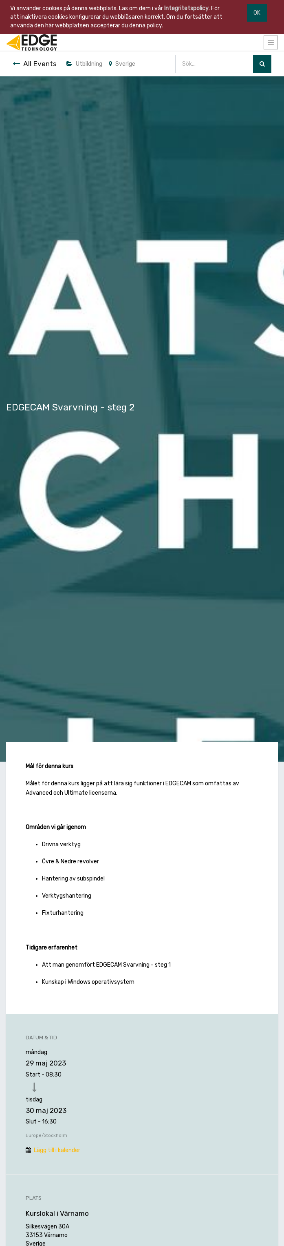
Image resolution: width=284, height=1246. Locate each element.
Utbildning (84, 63)
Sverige (122, 63)
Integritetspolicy (186, 8)
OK (256, 12)
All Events (35, 64)
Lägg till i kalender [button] (57, 1150)
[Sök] (262, 64)
